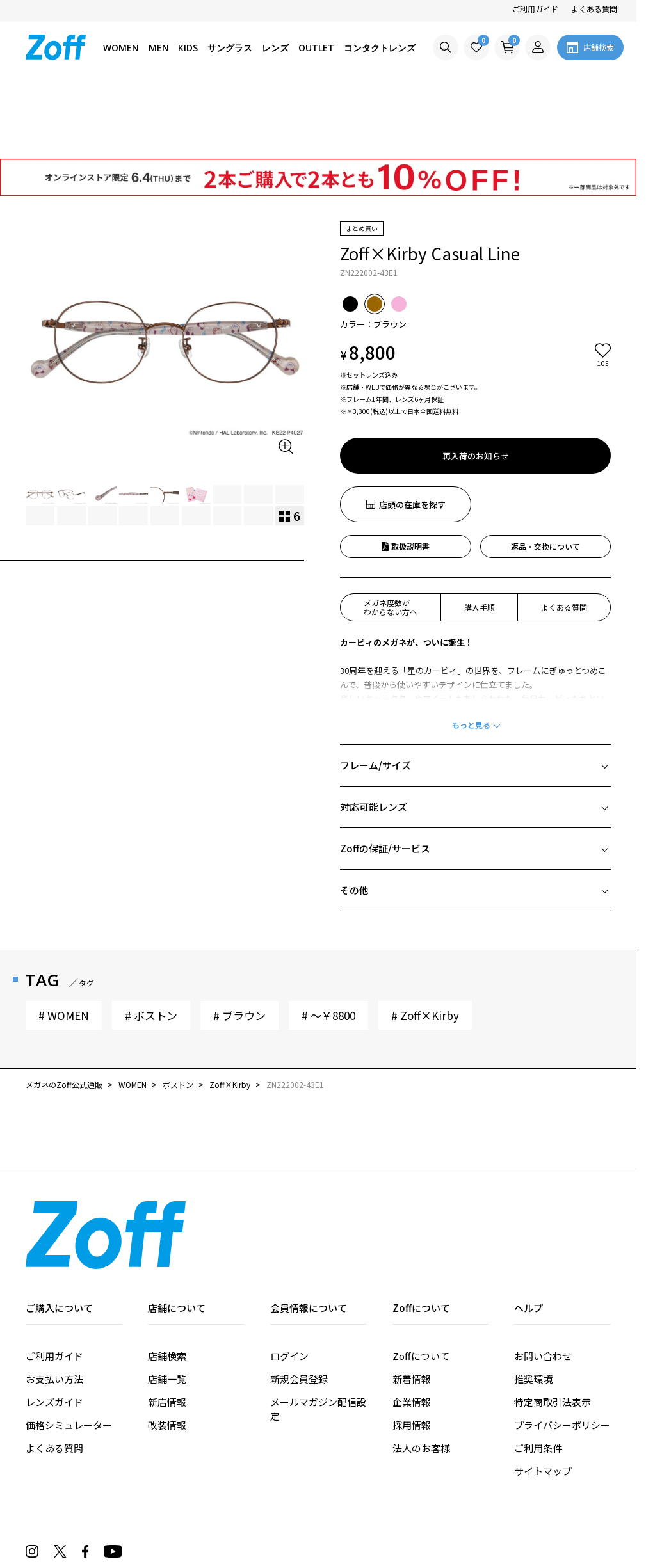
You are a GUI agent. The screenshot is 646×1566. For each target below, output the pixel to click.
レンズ (275, 48)
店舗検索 (167, 1283)
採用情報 (411, 1352)
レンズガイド (54, 1329)
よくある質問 (594, 8)
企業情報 (411, 1329)
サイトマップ (543, 1398)
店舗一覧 (167, 1306)
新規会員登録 (299, 1306)
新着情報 (411, 1306)
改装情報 (167, 1352)
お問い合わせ (543, 1283)
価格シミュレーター (69, 1352)
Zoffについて (420, 1283)
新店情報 (167, 1329)
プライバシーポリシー (562, 1352)
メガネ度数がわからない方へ (390, 534)
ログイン (289, 1283)
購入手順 (479, 534)
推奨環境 (533, 1306)
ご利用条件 (538, 1375)
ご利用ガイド (535, 8)
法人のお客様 (421, 1375)
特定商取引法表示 (552, 1329)
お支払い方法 (54, 1306)
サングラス (229, 48)
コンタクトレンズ (380, 48)
